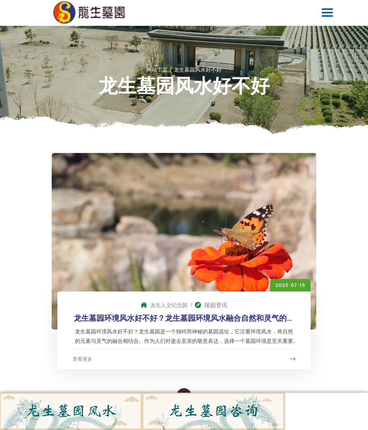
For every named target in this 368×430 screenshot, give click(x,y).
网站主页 (157, 69)
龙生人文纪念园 (164, 305)
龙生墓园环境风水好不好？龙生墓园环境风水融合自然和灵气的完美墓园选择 (184, 322)
